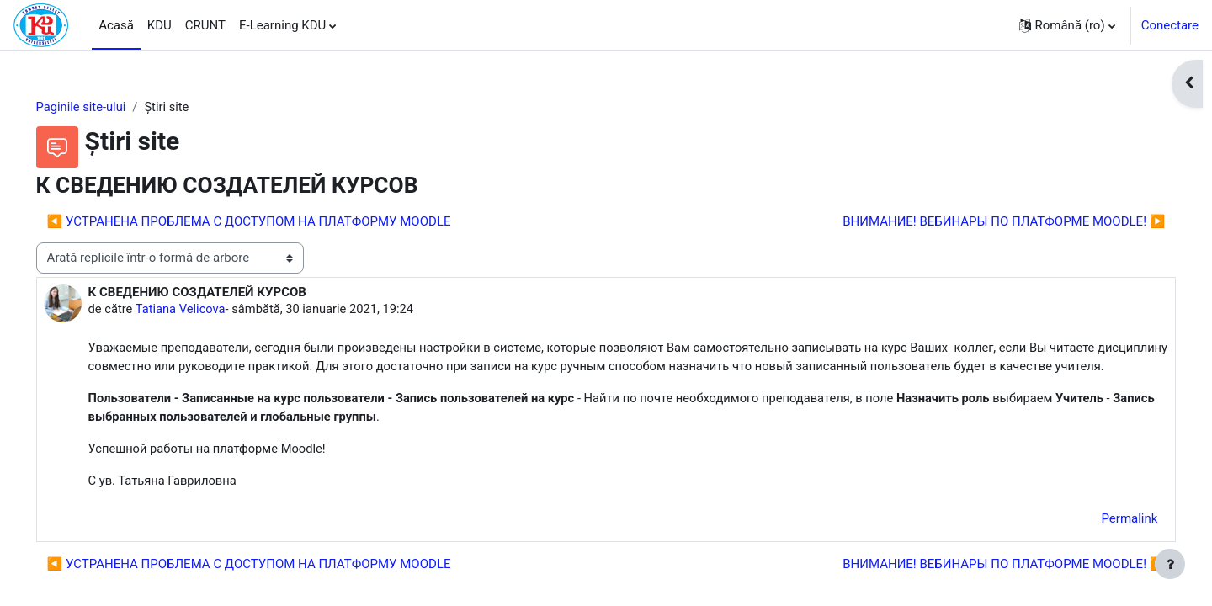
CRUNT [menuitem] (205, 25)
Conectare (1170, 25)
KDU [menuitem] (159, 25)
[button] (1067, 25)
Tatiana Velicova (206, 309)
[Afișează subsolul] (1170, 564)
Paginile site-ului (106, 106)
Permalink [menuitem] (1105, 541)
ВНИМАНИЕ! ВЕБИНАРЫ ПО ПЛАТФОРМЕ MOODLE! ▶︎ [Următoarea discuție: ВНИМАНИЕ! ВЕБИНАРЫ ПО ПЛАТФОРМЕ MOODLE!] (980, 221)
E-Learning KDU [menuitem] (282, 25)
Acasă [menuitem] (116, 25)
